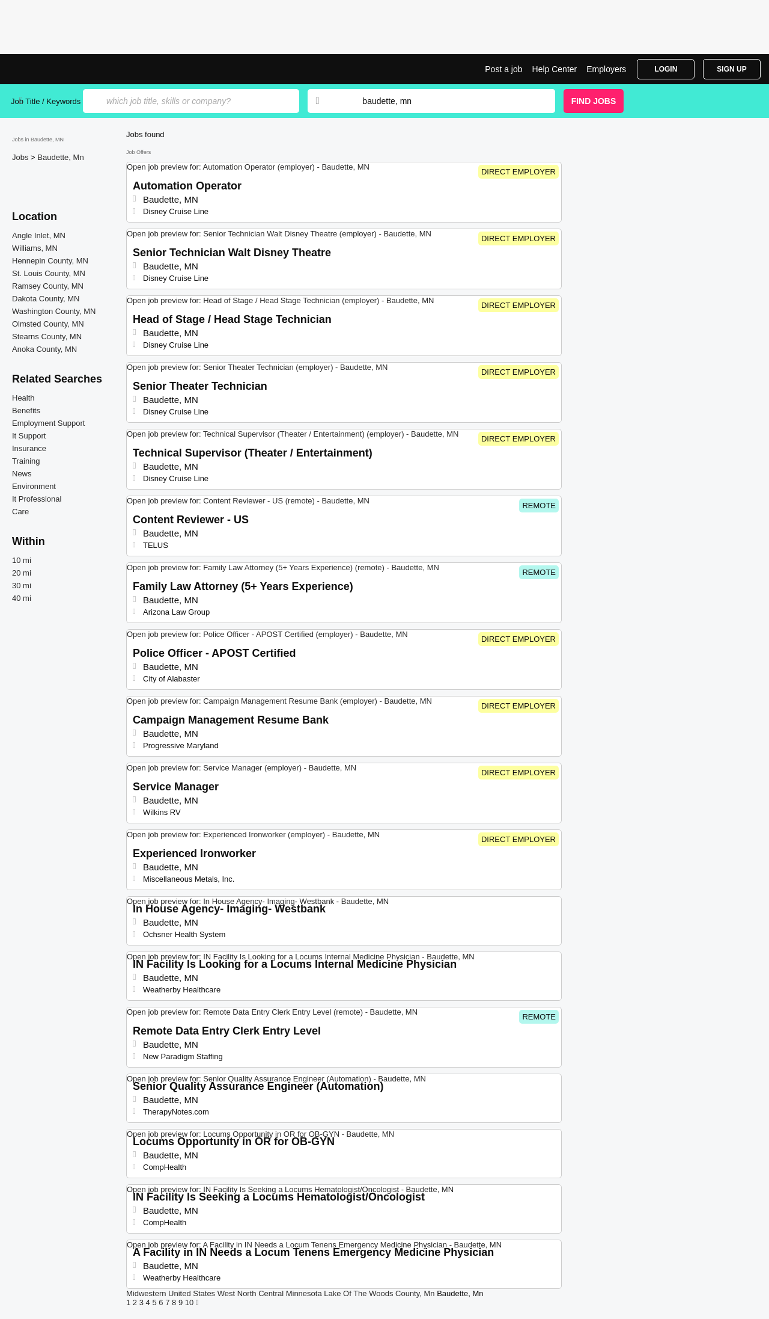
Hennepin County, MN (50, 260)
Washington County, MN (54, 311)
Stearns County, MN (47, 336)
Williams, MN (35, 248)
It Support (29, 435)
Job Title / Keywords (46, 101)
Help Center (554, 69)
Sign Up (731, 69)
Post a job (503, 69)
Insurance (29, 448)
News (22, 473)
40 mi (21, 598)
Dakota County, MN (45, 298)
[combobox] (447, 101)
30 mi (21, 585)
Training (26, 461)
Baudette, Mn (60, 157)
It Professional (36, 498)
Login (665, 69)
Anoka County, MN (44, 349)
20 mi (21, 572)
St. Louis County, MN (48, 273)
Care (20, 511)
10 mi (21, 560)
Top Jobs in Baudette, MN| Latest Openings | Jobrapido (56, 69)
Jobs (21, 157)
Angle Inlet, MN (38, 235)
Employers (606, 69)
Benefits (26, 410)
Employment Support (48, 423)
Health (23, 397)
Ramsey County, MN (48, 286)
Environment (34, 486)
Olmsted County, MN (48, 323)
